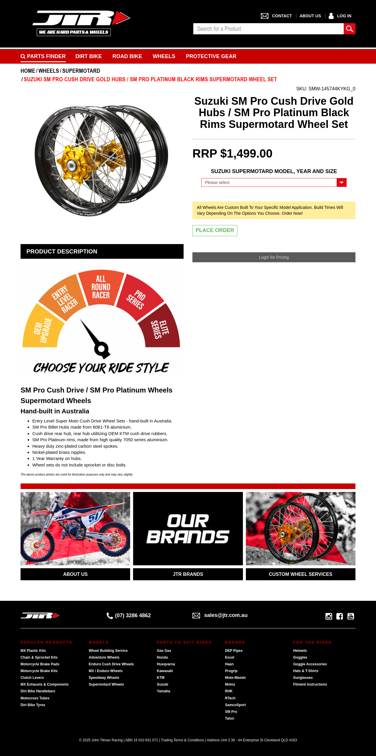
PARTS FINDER (43, 56)
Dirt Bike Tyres (33, 705)
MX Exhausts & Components (44, 684)
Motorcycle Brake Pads (40, 664)
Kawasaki (165, 671)
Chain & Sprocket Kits (39, 657)
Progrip (231, 671)
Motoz (230, 684)
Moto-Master (235, 678)
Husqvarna (166, 664)
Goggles (300, 657)
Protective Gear (211, 56)
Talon (229, 718)
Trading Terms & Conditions (182, 740)
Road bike (127, 56)
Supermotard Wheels (106, 684)
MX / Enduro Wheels (105, 671)
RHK (229, 691)
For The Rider (312, 642)
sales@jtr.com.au (220, 615)
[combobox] (268, 28)
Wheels (164, 56)
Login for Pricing (274, 257)
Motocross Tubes (35, 698)
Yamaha (163, 691)
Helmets (300, 651)
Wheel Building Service (108, 651)
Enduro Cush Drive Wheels (111, 664)
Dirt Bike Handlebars (38, 691)
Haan (229, 664)
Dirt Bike (88, 56)
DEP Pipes (234, 651)
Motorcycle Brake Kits (39, 671)
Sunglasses (303, 678)
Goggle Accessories (310, 664)
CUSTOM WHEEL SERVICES (300, 574)
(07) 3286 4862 (129, 615)
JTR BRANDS (188, 574)
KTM (160, 678)
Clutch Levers (32, 678)
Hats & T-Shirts (305, 671)
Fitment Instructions (310, 684)
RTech (230, 698)
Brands (235, 642)
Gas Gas (164, 651)
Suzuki (162, 684)
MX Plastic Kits (33, 651)
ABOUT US (75, 574)
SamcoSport (235, 705)
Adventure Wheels (104, 657)
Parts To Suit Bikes (184, 642)
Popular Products (47, 642)
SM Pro (231, 712)
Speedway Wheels (104, 678)
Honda (162, 657)
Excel (229, 657)
